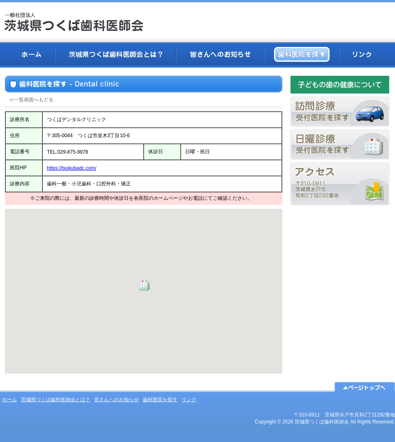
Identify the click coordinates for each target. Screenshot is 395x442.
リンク (362, 54)
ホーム (31, 54)
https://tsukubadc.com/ (71, 168)
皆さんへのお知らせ (220, 54)
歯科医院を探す (302, 54)
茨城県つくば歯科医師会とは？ (116, 54)
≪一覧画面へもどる (31, 100)
